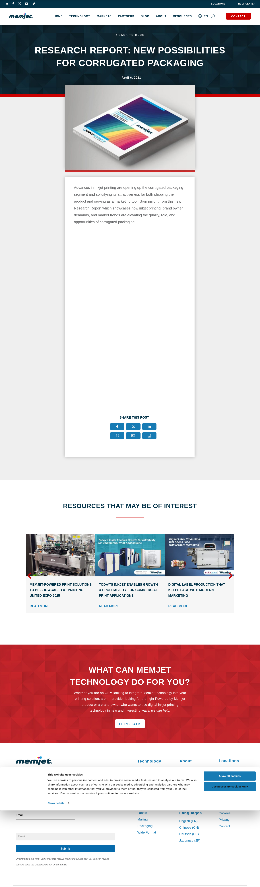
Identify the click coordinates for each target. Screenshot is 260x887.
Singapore (226, 790)
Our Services (188, 802)
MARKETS (104, 16)
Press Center (188, 789)
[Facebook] (117, 427)
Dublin (223, 783)
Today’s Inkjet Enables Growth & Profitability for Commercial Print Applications (128, 590)
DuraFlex (143, 783)
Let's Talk (130, 725)
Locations (218, 4)
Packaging (144, 827)
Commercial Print (149, 807)
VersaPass (145, 770)
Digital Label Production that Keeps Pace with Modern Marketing (196, 590)
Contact (238, 16)
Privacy (224, 820)
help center (246, 4)
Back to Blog (131, 35)
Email (20, 815)
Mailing (142, 820)
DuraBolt (143, 790)
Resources (182, 16)
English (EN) (188, 822)
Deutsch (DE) (189, 835)
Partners (126, 16)
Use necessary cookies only (230, 863)
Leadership (187, 776)
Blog (145, 16)
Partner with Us (190, 770)
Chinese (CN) (189, 828)
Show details (56, 879)
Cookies (224, 814)
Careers (185, 796)
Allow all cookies (230, 852)
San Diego (226, 777)
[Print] (149, 436)
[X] (133, 427)
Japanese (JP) (189, 841)
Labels (142, 814)
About (161, 16)
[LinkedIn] (149, 427)
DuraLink (143, 776)
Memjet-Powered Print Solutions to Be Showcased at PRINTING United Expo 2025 (61, 590)
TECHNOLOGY (79, 16)
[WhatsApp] (117, 436)
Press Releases (190, 783)
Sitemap (225, 807)
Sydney (224, 770)
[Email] (133, 436)
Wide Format (146, 833)
